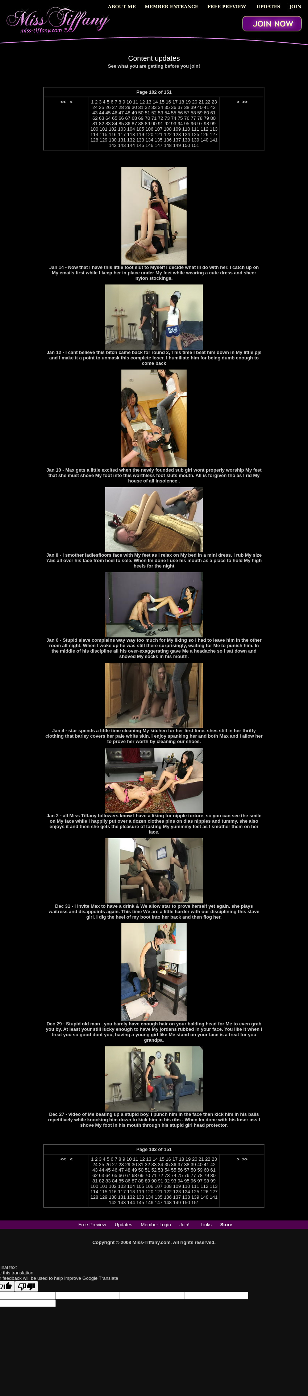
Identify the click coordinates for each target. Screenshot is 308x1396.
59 (199, 112)
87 (134, 123)
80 (213, 118)
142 (113, 145)
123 (177, 134)
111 (195, 129)
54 (167, 112)
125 (195, 134)
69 (140, 118)
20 (194, 102)
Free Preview (92, 1224)
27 (114, 107)
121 (159, 134)
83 (108, 123)
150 (186, 145)
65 (114, 118)
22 (207, 102)
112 (204, 129)
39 (193, 107)
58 (193, 112)
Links (206, 1224)
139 (195, 140)
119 (140, 134)
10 (129, 102)
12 (142, 102)
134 (149, 140)
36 (173, 107)
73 (167, 118)
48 (127, 112)
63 (101, 118)
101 (104, 129)
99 (213, 123)
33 (154, 107)
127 (214, 134)
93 (173, 123)
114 (95, 134)
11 (135, 102)
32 (147, 107)
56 (180, 112)
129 (104, 140)
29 (127, 107)
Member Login (156, 1224)
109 (177, 129)
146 (149, 145)
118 (131, 134)
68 (134, 118)
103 (122, 129)
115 (104, 134)
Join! (184, 1224)
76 (186, 118)
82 (101, 123)
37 (180, 107)
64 (108, 118)
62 (94, 118)
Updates (123, 1224)
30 (134, 107)
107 (159, 129)
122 (168, 134)
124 (186, 134)
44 (101, 112)
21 (201, 102)
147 (159, 145)
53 (160, 112)
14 (155, 102)
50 (140, 112)
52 (154, 112)
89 (147, 123)
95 (186, 123)
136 (168, 140)
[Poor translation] (26, 1286)
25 (101, 107)
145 (140, 145)
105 (140, 129)
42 (213, 107)
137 (177, 140)
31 (140, 107)
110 (186, 129)
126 (204, 134)
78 (199, 118)
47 (121, 112)
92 (167, 123)
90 (154, 123)
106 (149, 129)
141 (214, 140)
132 (131, 140)
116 (113, 134)
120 (149, 134)
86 (127, 123)
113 (214, 129)
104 (131, 129)
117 (122, 134)
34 (160, 107)
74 (173, 118)
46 (114, 112)
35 (167, 107)
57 (186, 112)
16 (168, 102)
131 (122, 140)
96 (193, 123)
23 (214, 102)
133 (140, 140)
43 (94, 112)
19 (188, 102)
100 (95, 129)
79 (206, 118)
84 (114, 123)
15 (161, 102)
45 (108, 112)
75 (180, 118)
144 (131, 145)
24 (94, 107)
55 (173, 112)
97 (199, 123)
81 (94, 123)
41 (206, 107)
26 (108, 107)
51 (147, 112)
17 (175, 102)
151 (195, 145)
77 (193, 118)
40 (199, 107)
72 (160, 118)
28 (121, 107)
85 (121, 123)
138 (186, 140)
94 (180, 123)
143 (122, 145)
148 (168, 145)
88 (140, 123)
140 (204, 140)
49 (134, 112)
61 (213, 112)
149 (177, 145)
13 (148, 102)
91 (160, 123)
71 (154, 118)
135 (159, 140)
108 (168, 129)
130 (113, 140)
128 (95, 140)
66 (121, 118)
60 (206, 112)
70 (147, 118)
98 (206, 123)
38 (186, 107)
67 (127, 118)
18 (181, 102)
